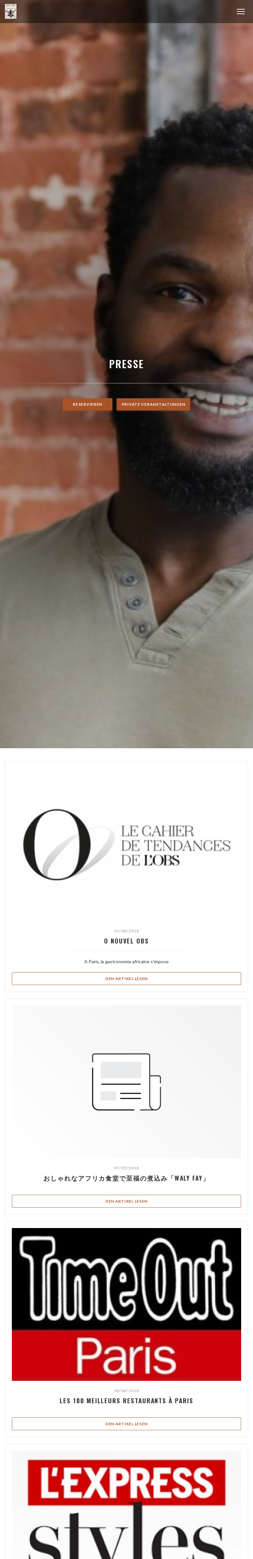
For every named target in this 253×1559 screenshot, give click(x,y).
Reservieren (87, 404)
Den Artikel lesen (159, 978)
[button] (241, 11)
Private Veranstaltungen (153, 404)
